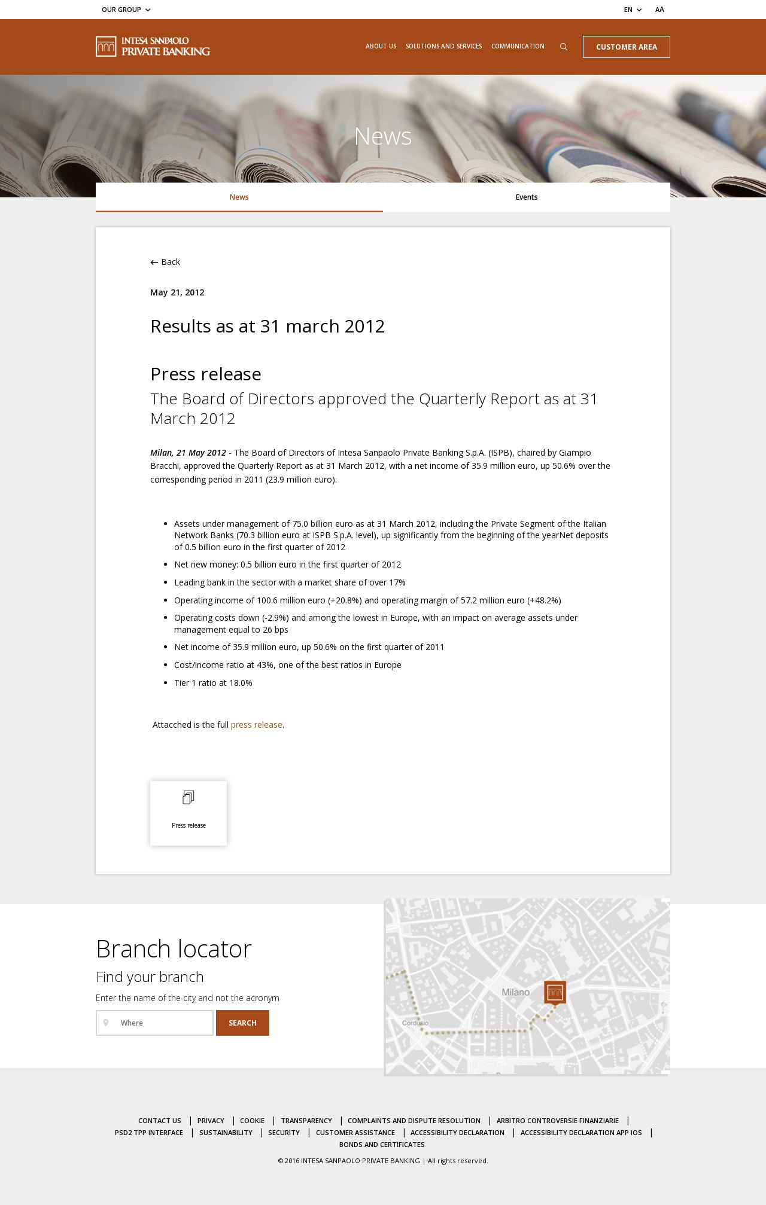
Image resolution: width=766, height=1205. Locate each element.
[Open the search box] (564, 47)
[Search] (242, 1023)
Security (284, 1132)
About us (381, 46)
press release (256, 724)
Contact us (159, 1120)
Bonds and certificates (382, 1144)
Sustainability (226, 1132)
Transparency (306, 1120)
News (239, 197)
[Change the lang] (633, 9)
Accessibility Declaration (457, 1132)
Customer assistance (355, 1132)
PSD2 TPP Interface (149, 1132)
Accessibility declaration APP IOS (581, 1132)
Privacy (210, 1120)
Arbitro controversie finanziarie (558, 1120)
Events (527, 197)
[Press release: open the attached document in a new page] (188, 811)
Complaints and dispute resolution (414, 1120)
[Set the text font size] (659, 9)
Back (165, 261)
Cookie (252, 1120)
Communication (518, 46)
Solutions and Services (444, 46)
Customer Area (626, 46)
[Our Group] (127, 9)
